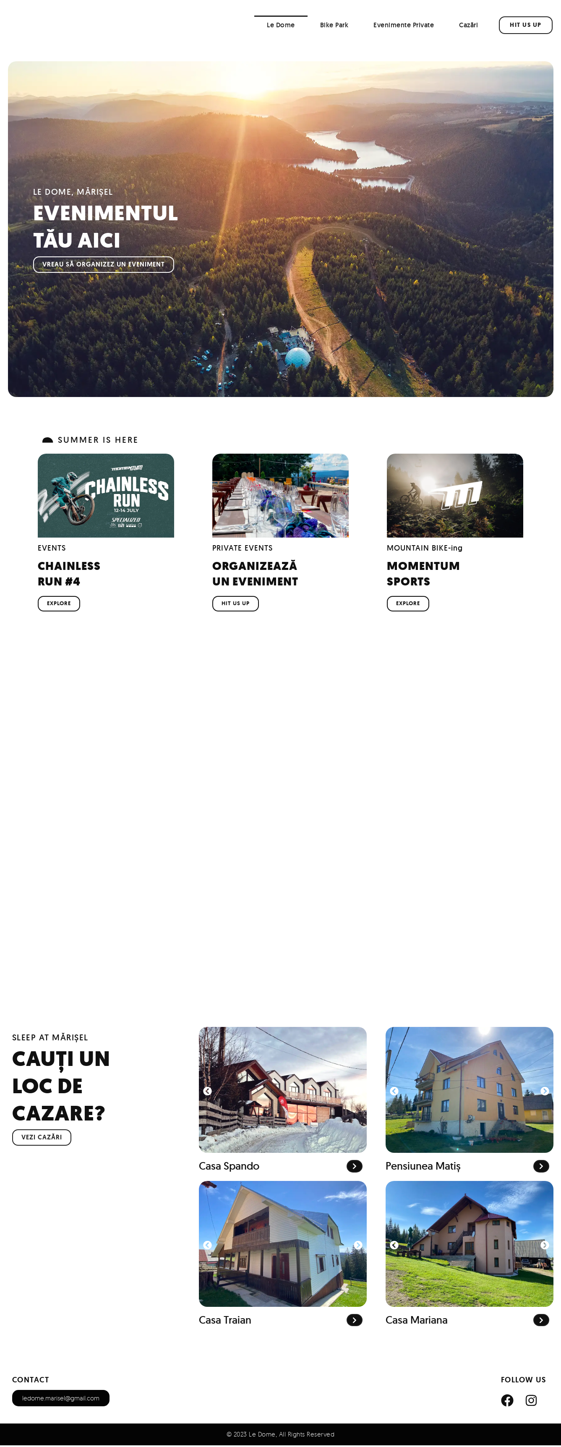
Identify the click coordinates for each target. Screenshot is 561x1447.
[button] (207, 1092)
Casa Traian (225, 1321)
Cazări (468, 25)
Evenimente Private (403, 25)
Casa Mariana (417, 1321)
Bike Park (334, 25)
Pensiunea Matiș (423, 1167)
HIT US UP (236, 605)
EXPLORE (59, 605)
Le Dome (281, 25)
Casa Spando (229, 1167)
